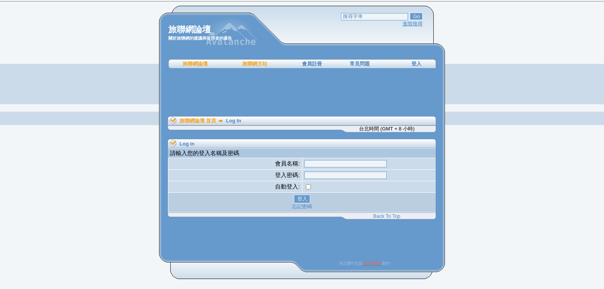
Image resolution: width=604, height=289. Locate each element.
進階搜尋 (413, 24)
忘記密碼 (302, 206)
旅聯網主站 (254, 64)
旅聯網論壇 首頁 (198, 121)
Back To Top (386, 216)
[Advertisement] (302, 92)
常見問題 (360, 64)
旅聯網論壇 (195, 64)
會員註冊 (312, 64)
